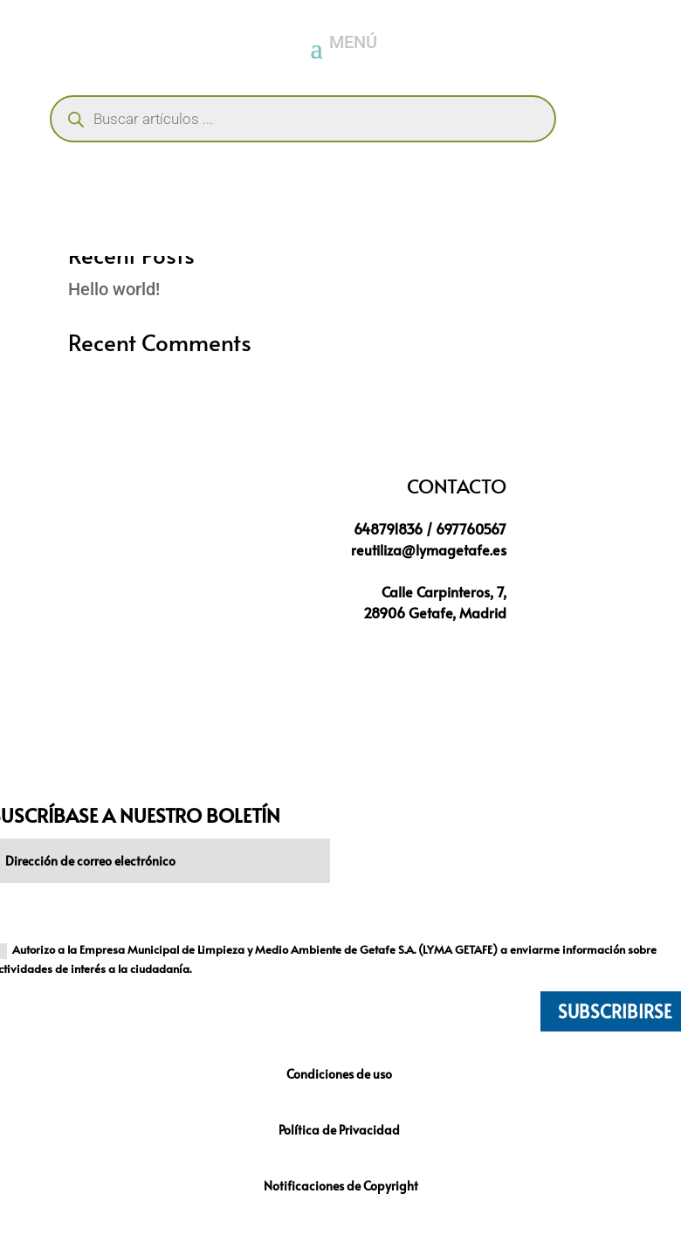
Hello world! (114, 289)
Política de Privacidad (340, 1129)
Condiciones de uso (340, 1074)
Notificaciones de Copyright (341, 1185)
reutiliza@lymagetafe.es (428, 549)
